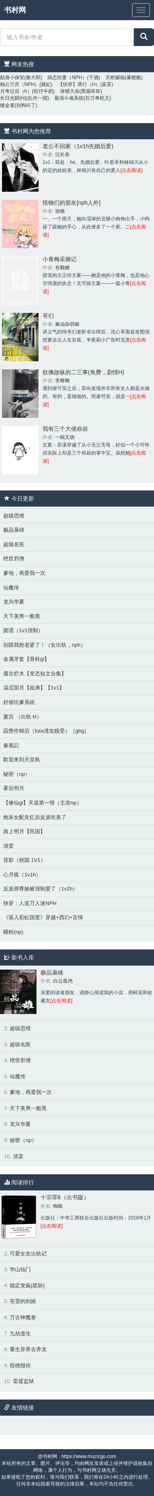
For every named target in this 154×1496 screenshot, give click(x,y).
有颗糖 (62, 267)
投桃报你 (20, 1365)
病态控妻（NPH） (67, 77)
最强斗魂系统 (68, 98)
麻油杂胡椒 (67, 324)
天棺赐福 (115, 77)
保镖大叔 (69, 91)
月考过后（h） (16, 91)
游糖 (60, 211)
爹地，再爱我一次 (24, 573)
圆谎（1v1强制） (23, 630)
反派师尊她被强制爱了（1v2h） (40, 889)
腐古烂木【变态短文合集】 (34, 673)
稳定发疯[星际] (27, 1285)
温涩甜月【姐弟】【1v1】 (33, 688)
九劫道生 (20, 1333)
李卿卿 (62, 380)
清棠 (8, 846)
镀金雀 (7, 105)
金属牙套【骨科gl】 (26, 659)
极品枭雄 (13, 530)
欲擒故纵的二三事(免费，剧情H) (83, 372)
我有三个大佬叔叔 (65, 428)
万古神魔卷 (23, 1317)
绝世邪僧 (13, 558)
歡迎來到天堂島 (21, 759)
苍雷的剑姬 (23, 1301)
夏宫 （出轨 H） (22, 717)
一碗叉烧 (65, 437)
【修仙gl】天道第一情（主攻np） (42, 803)
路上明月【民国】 (24, 831)
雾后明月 (13, 788)
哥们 (48, 315)
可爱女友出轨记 (28, 1254)
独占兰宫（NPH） (19, 84)
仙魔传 (11, 588)
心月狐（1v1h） (22, 875)
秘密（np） (16, 774)
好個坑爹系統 (19, 702)
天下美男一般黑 (21, 616)
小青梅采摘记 (60, 259)
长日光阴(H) (13, 98)
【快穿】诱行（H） (79, 84)
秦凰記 (11, 745)
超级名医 (13, 544)
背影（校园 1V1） (24, 860)
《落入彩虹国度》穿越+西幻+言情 (43, 917)
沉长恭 (62, 154)
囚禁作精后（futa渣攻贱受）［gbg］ (46, 731)
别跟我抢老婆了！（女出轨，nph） (44, 645)
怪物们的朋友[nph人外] (72, 202)
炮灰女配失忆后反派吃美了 (34, 817)
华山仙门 (20, 1269)
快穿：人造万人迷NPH (29, 903)
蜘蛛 (58, 1206)
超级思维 (13, 516)
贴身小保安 (12, 77)
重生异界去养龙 (28, 1349)
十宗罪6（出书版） (65, 1197)
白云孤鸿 (63, 981)
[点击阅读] (131, 170)
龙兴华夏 (13, 602)
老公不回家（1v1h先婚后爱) (78, 146)
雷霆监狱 (23, 1381)
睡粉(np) (13, 932)
